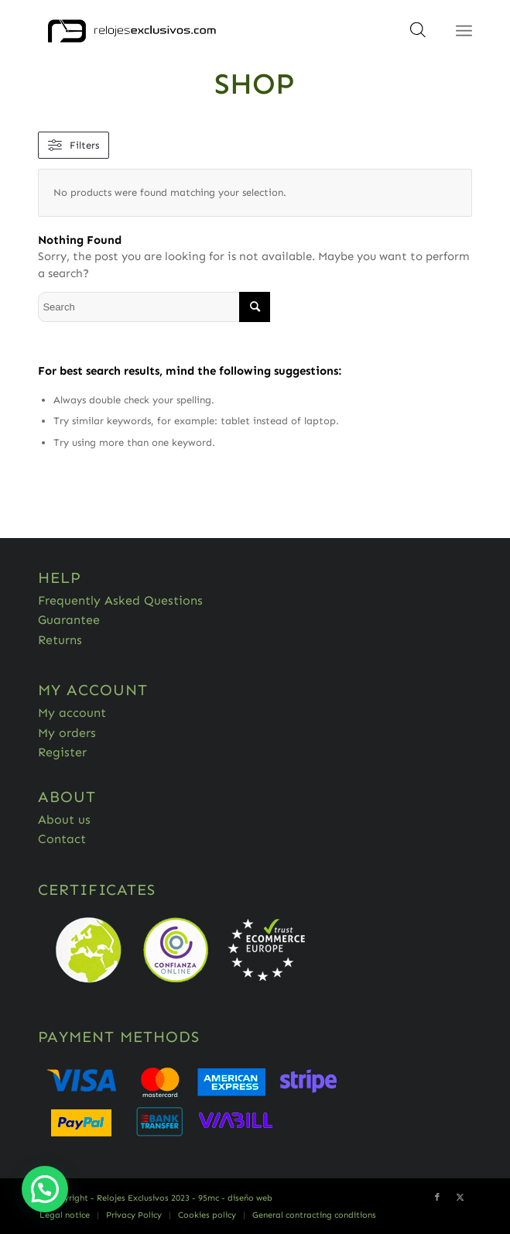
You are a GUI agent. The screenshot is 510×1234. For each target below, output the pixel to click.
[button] (45, 1189)
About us (64, 819)
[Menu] (464, 31)
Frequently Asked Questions (120, 600)
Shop (254, 83)
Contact (62, 838)
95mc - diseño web (235, 1198)
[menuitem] (65, 1215)
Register (62, 752)
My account (72, 712)
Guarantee (69, 619)
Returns (60, 639)
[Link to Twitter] (460, 1197)
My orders (67, 732)
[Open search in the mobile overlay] (418, 35)
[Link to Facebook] (437, 1197)
